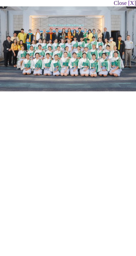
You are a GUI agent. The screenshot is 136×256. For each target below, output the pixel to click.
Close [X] (125, 3)
